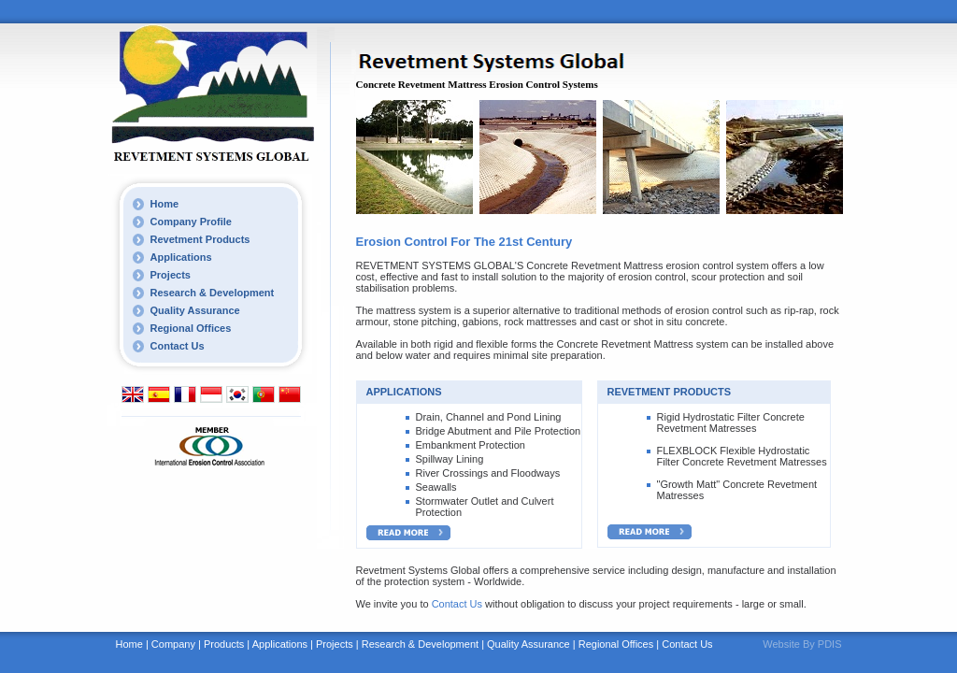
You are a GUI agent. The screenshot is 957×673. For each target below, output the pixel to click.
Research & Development (212, 292)
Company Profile (191, 221)
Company (173, 644)
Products (224, 644)
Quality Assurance (195, 310)
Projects (170, 274)
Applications (181, 257)
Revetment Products (200, 239)
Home (164, 203)
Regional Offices (191, 328)
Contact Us (177, 345)
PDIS (830, 644)
